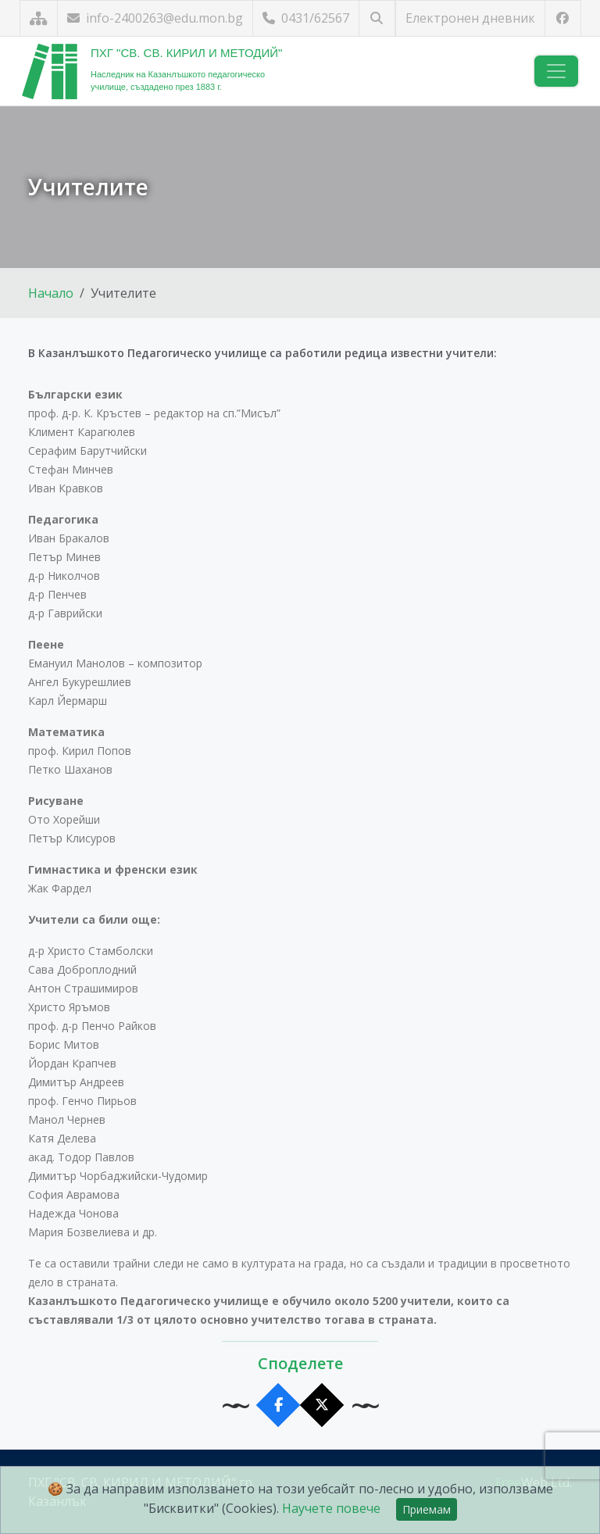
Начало (50, 293)
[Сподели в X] (322, 1405)
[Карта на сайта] (38, 18)
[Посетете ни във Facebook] (562, 18)
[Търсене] (377, 18)
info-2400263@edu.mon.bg (155, 18)
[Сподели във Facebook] (278, 1405)
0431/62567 (305, 18)
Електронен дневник (470, 18)
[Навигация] (556, 71)
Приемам (426, 1509)
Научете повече (331, 1508)
